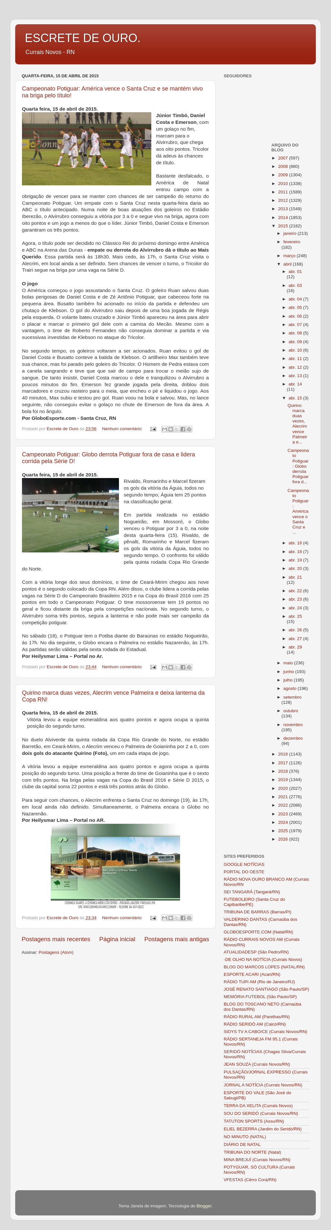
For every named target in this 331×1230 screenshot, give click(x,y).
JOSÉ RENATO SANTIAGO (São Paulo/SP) (266, 989)
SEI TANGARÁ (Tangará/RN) (252, 891)
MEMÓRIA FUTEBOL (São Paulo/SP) (260, 996)
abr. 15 (296, 398)
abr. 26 (296, 629)
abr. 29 (295, 647)
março (290, 255)
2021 (283, 796)
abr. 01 (295, 271)
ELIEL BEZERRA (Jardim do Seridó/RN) (263, 1129)
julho (288, 680)
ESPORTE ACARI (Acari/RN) (252, 974)
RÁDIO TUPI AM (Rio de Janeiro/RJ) (259, 981)
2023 (283, 813)
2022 (283, 805)
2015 (283, 225)
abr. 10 (296, 350)
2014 (283, 217)
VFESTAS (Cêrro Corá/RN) (250, 1179)
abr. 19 (296, 560)
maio (288, 662)
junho (289, 671)
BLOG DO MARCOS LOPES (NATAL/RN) (264, 966)
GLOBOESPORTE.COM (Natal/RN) (258, 932)
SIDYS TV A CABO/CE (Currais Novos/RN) (265, 1031)
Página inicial (117, 939)
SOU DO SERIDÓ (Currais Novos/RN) (261, 1113)
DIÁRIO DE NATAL (242, 1144)
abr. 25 (295, 616)
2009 (283, 174)
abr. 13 (296, 375)
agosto (290, 688)
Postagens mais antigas (176, 939)
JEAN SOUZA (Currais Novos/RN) (257, 1064)
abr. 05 (296, 307)
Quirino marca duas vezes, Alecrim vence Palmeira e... (297, 423)
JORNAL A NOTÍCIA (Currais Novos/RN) (263, 1085)
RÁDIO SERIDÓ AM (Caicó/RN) (255, 1024)
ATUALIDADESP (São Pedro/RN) (256, 952)
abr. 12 (296, 367)
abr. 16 (296, 542)
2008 (283, 166)
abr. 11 (296, 358)
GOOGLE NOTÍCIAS (244, 864)
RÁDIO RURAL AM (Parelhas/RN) (257, 1016)
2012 (283, 200)
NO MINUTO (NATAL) (245, 1136)
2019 (283, 779)
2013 (283, 208)
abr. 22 (296, 590)
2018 (283, 771)
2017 (283, 762)
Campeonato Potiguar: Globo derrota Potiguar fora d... (298, 466)
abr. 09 (296, 341)
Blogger (204, 1205)
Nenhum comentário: (123, 428)
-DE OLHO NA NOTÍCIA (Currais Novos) (263, 959)
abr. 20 (296, 568)
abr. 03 (295, 285)
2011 (283, 192)
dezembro (293, 738)
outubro (290, 710)
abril (288, 264)
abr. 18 (296, 551)
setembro (292, 697)
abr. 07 (296, 324)
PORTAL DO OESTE (244, 871)
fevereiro (292, 241)
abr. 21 (295, 577)
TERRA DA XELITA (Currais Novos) (258, 1105)
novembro (293, 724)
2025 (283, 830)
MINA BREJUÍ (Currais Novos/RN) (257, 1159)
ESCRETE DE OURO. (83, 38)
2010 (283, 183)
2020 (283, 788)
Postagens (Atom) (56, 952)
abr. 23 (296, 599)
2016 (283, 754)
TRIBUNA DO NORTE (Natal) (252, 1152)
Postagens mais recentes (56, 939)
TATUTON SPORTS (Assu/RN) (254, 1121)
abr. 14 (295, 384)
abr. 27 (296, 638)
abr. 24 (296, 607)
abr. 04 (296, 299)
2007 (283, 158)
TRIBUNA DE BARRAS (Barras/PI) (257, 911)
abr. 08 (296, 333)
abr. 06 (296, 316)
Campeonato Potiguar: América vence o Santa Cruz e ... (298, 511)
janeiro (290, 233)
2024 (283, 822)
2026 (283, 839)
